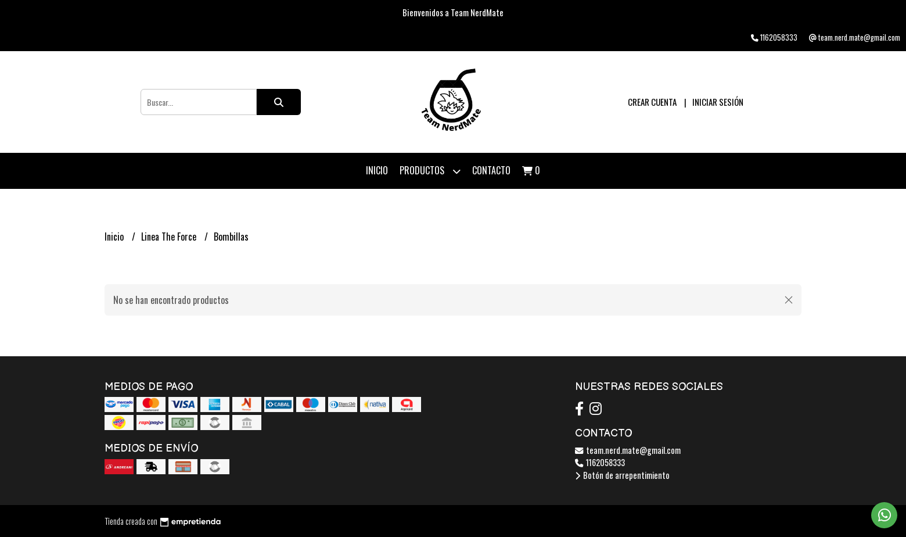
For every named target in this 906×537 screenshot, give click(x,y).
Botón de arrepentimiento (622, 475)
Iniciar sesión (717, 101)
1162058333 (600, 462)
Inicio (377, 170)
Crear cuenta (652, 101)
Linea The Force (170, 237)
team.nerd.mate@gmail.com (628, 450)
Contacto (491, 170)
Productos (430, 171)
